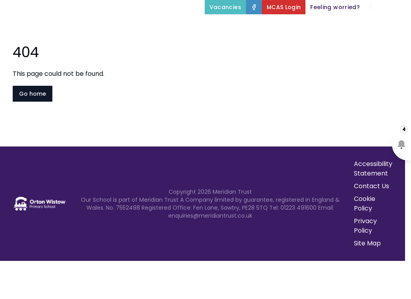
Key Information (299, 25)
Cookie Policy (364, 203)
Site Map (367, 243)
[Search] (382, 7)
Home (188, 25)
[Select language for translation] (398, 7)
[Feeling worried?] (335, 7)
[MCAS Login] (284, 7)
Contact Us (388, 44)
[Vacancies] (225, 7)
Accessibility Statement (373, 168)
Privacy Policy (365, 225)
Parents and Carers (266, 44)
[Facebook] (254, 7)
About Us (233, 25)
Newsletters (337, 44)
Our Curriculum (375, 25)
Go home (32, 94)
